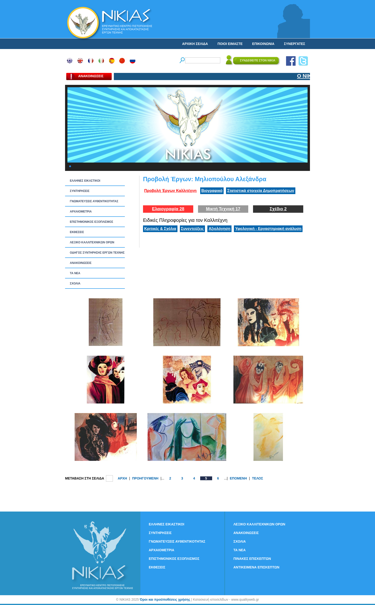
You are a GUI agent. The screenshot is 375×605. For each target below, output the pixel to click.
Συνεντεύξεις (192, 229)
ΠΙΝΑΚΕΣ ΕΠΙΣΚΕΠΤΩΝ (252, 559)
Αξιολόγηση (219, 229)
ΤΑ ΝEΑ (75, 273)
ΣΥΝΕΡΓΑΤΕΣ (294, 44)
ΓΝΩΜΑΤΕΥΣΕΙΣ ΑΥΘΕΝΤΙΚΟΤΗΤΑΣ (94, 201)
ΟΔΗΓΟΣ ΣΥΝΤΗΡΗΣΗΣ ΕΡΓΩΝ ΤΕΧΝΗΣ (97, 252)
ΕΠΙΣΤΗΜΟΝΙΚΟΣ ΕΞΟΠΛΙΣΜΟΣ (91, 221)
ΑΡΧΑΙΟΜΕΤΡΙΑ (81, 211)
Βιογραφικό (211, 191)
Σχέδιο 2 (278, 209)
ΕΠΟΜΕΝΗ (238, 478)
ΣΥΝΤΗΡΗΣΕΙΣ (79, 191)
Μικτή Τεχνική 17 (223, 209)
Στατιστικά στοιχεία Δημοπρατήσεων (260, 191)
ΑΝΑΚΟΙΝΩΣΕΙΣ (81, 263)
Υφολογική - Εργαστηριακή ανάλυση (268, 229)
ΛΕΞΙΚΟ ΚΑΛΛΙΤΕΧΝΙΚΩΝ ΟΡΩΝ (92, 242)
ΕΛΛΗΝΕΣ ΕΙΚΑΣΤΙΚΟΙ (85, 180)
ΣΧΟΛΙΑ (75, 283)
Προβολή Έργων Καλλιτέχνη (170, 191)
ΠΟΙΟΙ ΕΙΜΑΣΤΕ (230, 44)
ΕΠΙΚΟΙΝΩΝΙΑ (263, 44)
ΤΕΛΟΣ (257, 478)
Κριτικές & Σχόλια (160, 229)
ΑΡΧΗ (122, 478)
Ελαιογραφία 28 (168, 209)
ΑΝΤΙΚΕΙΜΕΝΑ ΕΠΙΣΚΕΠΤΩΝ (256, 567)
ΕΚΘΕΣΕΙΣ (77, 232)
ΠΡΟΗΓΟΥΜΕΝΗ (145, 478)
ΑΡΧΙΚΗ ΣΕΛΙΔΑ (195, 44)
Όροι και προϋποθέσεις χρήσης (165, 599)
